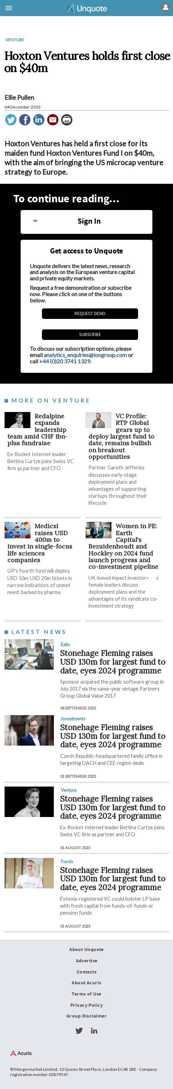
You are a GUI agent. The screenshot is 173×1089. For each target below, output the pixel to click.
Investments (73, 718)
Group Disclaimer (86, 1016)
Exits (65, 644)
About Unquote (86, 949)
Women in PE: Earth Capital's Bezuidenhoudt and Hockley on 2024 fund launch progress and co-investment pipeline (123, 546)
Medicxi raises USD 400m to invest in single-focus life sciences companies (39, 543)
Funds (67, 861)
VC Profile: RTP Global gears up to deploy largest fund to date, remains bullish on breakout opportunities (121, 436)
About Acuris (86, 982)
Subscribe (90, 334)
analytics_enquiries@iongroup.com (85, 354)
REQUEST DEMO (90, 313)
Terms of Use (86, 994)
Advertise (87, 960)
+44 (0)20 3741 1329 (64, 361)
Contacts (86, 972)
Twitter (79, 1031)
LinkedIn (94, 1031)
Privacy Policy (86, 1005)
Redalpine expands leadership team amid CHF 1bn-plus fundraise (37, 429)
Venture (14, 39)
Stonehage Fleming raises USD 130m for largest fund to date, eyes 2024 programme (112, 661)
